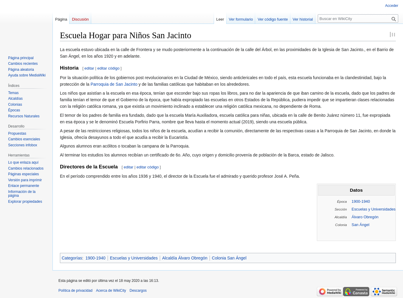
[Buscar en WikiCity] (358, 18)
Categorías (72, 258)
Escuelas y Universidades (374, 209)
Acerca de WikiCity (111, 290)
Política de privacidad (75, 290)
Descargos (138, 290)
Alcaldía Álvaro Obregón (184, 258)
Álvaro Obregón (365, 217)
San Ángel (360, 224)
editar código (108, 68)
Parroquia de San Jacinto (114, 84)
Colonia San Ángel (229, 258)
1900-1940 (361, 201)
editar (89, 68)
